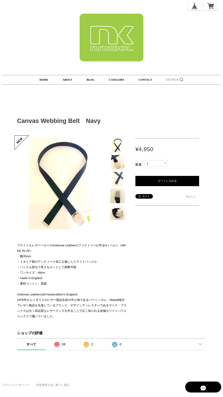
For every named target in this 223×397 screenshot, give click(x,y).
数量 (138, 164)
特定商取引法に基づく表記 (52, 385)
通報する (191, 196)
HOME (44, 79)
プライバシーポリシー (16, 385)
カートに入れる (167, 180)
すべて (31, 344)
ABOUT (67, 79)
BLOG (90, 79)
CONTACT (145, 79)
